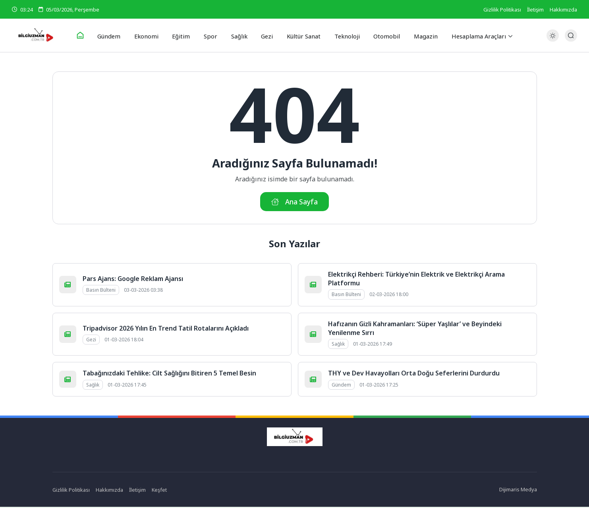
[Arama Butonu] (571, 35)
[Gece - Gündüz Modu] (553, 40)
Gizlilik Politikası (502, 9)
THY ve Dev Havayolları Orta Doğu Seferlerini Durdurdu (414, 374)
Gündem (115, 35)
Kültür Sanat (301, 35)
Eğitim (184, 35)
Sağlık (238, 35)
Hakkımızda (563, 9)
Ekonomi (151, 35)
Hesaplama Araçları (471, 35)
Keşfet (160, 491)
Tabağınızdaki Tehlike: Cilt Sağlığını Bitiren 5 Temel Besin (169, 374)
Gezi (265, 35)
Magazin (419, 35)
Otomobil (382, 35)
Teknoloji (344, 35)
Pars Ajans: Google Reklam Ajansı (133, 279)
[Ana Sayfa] (86, 35)
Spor (211, 35)
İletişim (535, 9)
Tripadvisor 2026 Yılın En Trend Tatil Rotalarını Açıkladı (166, 329)
